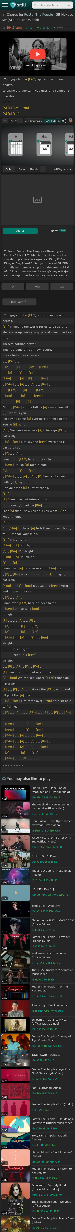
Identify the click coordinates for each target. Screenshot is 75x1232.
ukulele (34, 169)
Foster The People (38, 14)
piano (21, 169)
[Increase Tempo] (20, 120)
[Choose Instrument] (43, 169)
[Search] (69, 5)
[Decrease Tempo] (5, 120)
